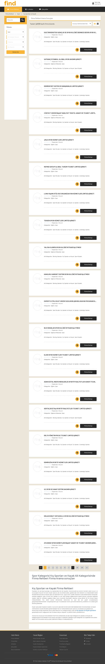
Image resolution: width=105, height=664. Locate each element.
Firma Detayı (88, 49)
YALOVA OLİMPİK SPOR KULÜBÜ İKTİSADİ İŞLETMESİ (62, 247)
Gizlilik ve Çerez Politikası (40, 649)
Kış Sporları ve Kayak (66, 41)
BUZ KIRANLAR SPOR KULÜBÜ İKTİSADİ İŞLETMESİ (62, 328)
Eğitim (53, 37)
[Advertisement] (15, 89)
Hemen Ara (16, 51)
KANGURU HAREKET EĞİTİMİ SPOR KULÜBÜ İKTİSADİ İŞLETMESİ (66, 274)
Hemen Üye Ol (63, 649)
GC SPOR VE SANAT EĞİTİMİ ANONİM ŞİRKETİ (60, 489)
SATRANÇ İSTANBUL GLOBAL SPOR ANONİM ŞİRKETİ (62, 59)
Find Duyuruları (63, 641)
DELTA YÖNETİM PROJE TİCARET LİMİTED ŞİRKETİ (61, 435)
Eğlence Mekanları (56, 63)
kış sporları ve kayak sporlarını (86, 610)
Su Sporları (76, 41)
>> (87, 567)
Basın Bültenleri (15, 649)
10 (77, 567)
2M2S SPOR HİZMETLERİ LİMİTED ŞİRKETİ (59, 140)
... (72, 567)
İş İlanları (29, 9)
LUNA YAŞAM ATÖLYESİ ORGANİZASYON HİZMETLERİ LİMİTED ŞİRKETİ (69, 193)
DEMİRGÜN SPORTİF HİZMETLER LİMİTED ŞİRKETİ (62, 462)
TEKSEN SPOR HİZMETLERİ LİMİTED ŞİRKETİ (60, 220)
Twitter (87, 641)
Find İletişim (62, 646)
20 (82, 567)
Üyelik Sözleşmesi (38, 644)
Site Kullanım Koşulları (39, 641)
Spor (56, 37)
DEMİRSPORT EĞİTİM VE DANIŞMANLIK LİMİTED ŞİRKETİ (64, 86)
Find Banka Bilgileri (64, 644)
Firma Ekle (14, 641)
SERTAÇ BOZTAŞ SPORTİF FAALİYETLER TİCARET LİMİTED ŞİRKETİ (67, 408)
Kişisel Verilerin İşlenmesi (40, 646)
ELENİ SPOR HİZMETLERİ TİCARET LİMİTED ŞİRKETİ (62, 355)
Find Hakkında (63, 638)
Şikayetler (43, 9)
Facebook (87, 638)
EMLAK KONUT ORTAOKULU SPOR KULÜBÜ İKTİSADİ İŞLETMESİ (66, 516)
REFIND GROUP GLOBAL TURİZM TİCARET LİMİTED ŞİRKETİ (65, 167)
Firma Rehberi (13, 9)
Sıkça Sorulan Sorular (39, 638)
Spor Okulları (56, 41)
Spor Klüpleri (78, 68)
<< (40, 567)
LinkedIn (87, 644)
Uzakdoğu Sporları (84, 41)
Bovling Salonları (57, 68)
